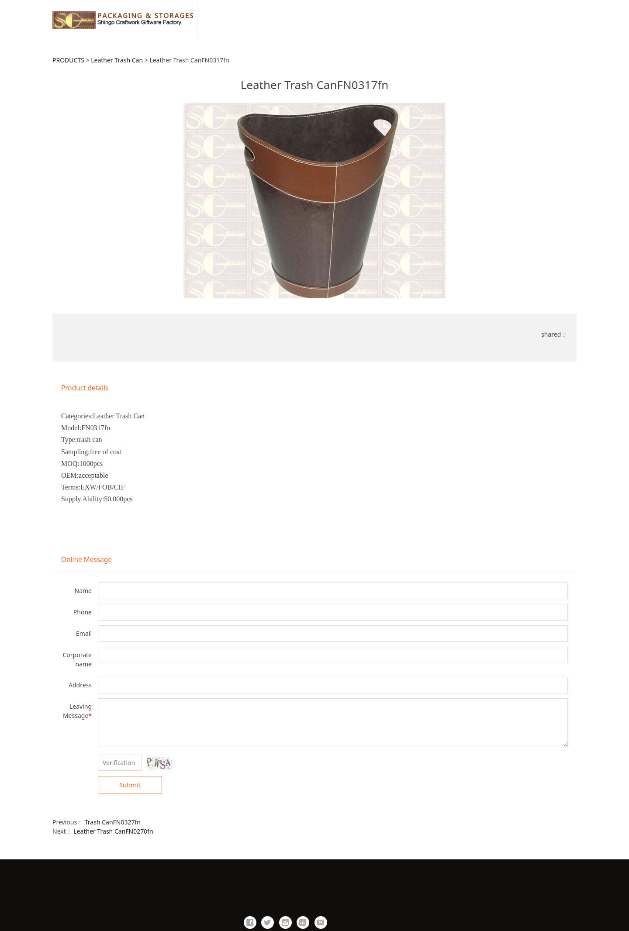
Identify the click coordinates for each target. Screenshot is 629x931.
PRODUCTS (68, 60)
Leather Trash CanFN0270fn (113, 831)
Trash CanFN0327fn (113, 822)
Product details (84, 388)
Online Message (86, 559)
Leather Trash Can (117, 60)
